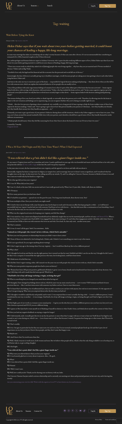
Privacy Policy (98, 419)
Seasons (34, 5)
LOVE (26, 40)
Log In (93, 6)
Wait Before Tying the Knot (20, 35)
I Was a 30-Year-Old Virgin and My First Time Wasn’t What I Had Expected (44, 146)
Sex (24, 152)
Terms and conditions (110, 419)
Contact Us (38, 411)
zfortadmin (19, 40)
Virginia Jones (18, 152)
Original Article (12, 127)
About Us (21, 5)
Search (49, 5)
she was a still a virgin (29, 164)
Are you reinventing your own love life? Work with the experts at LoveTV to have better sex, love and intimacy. (44, 382)
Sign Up (107, 6)
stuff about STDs (102, 216)
